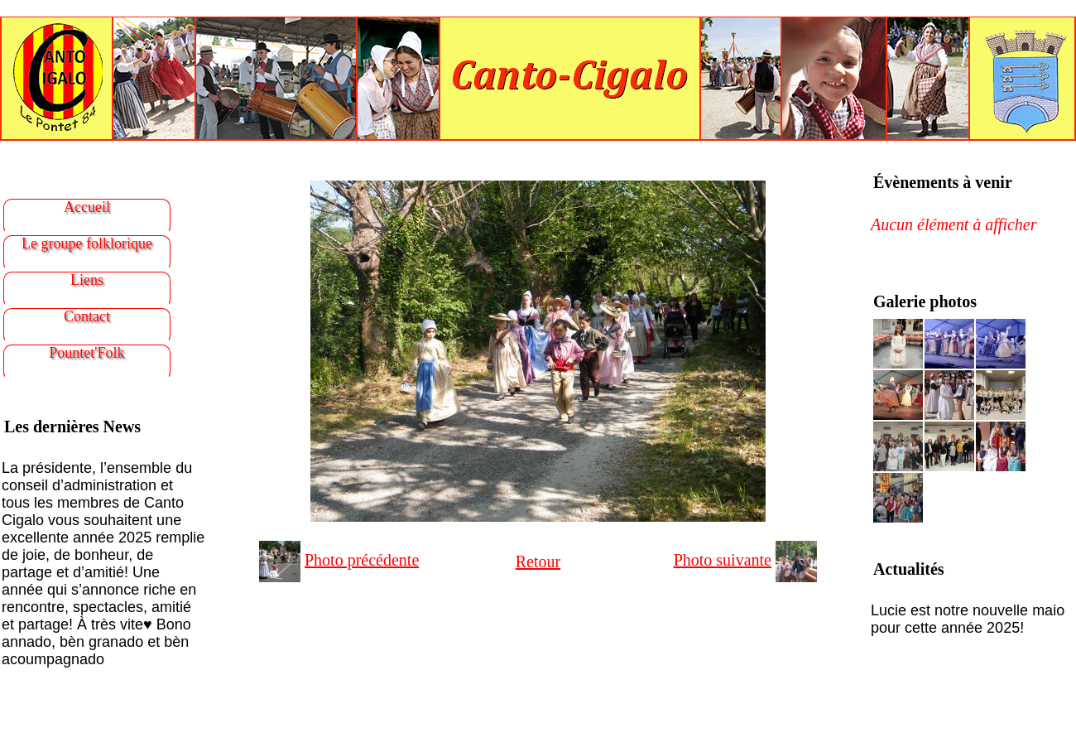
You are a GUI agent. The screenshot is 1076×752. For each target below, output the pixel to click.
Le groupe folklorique (87, 243)
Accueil (87, 207)
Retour (538, 561)
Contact (87, 316)
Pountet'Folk (86, 352)
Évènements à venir (942, 182)
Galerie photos (925, 301)
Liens (86, 279)
